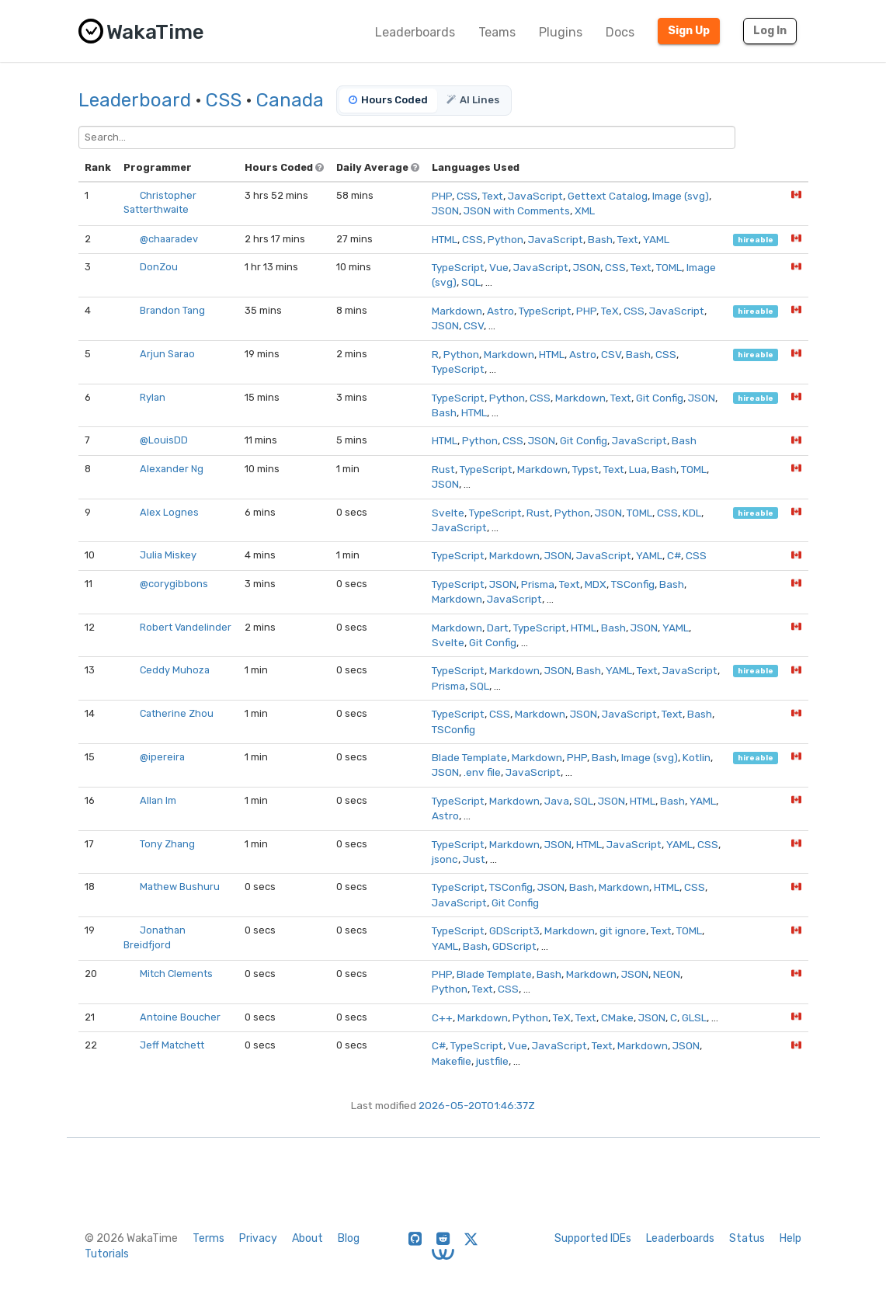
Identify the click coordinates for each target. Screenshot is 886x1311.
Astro (500, 310)
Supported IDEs (592, 1238)
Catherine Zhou (177, 713)
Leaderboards (415, 32)
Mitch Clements (176, 973)
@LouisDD (164, 440)
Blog (349, 1238)
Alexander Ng (171, 469)
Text (492, 196)
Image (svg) (680, 196)
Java (556, 801)
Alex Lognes (169, 512)
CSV (474, 325)
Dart (498, 627)
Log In (770, 30)
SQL (471, 282)
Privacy (258, 1238)
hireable (755, 239)
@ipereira (162, 757)
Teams (497, 32)
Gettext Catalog (608, 196)
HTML (444, 239)
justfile (492, 1061)
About (307, 1238)
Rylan (152, 397)
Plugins (560, 32)
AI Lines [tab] (472, 100)
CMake (617, 1017)
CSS (223, 100)
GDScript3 (514, 930)
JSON (445, 210)
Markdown (457, 310)
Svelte (448, 512)
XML (585, 210)
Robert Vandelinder (185, 627)
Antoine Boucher (180, 1017)
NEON (666, 974)
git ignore (622, 930)
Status (747, 1238)
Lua (638, 469)
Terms (208, 1238)
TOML (669, 267)
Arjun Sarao (167, 354)
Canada (290, 100)
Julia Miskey (168, 555)
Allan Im (158, 800)
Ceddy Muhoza (175, 670)
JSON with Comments (517, 210)
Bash (600, 239)
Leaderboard (134, 100)
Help (790, 1238)
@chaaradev (169, 239)
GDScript (514, 946)
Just (474, 859)
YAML (656, 239)
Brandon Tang (172, 310)
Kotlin (697, 757)
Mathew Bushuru (180, 886)
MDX (595, 584)
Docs (620, 32)
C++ (442, 1017)
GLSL (694, 1017)
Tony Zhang (167, 844)
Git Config (659, 397)
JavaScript (535, 196)
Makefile (451, 1061)
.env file (482, 772)
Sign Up (689, 30)
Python (505, 239)
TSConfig (633, 584)
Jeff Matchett (172, 1045)
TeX (610, 310)
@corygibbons (174, 583)
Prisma (537, 584)
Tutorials (107, 1254)
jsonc (445, 859)
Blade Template (469, 757)
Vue (499, 267)
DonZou (159, 267)
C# (674, 555)
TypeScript (458, 267)
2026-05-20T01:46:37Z (477, 1105)
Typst (585, 469)
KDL (692, 512)
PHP (442, 196)
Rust (443, 469)
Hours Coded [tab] (388, 100)
